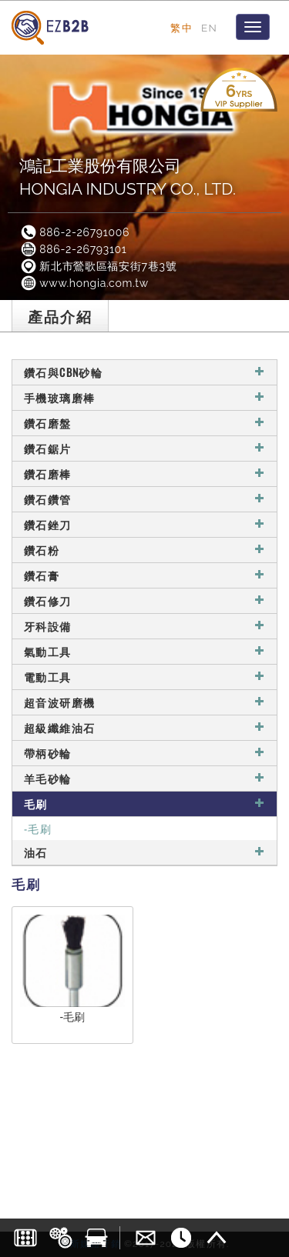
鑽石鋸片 (144, 448)
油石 (144, 852)
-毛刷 (38, 828)
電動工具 (144, 677)
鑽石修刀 (144, 600)
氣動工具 (144, 651)
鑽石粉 (144, 550)
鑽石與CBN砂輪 (144, 372)
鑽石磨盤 (144, 423)
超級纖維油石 (144, 727)
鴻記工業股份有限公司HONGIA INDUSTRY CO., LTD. (127, 177)
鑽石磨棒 (144, 473)
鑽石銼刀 (144, 524)
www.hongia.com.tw (84, 283)
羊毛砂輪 (144, 778)
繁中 (181, 28)
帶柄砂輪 (144, 753)
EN (209, 28)
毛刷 (144, 803)
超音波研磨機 (144, 702)
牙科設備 (144, 626)
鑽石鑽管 (144, 499)
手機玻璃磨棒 (144, 397)
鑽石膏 (144, 575)
